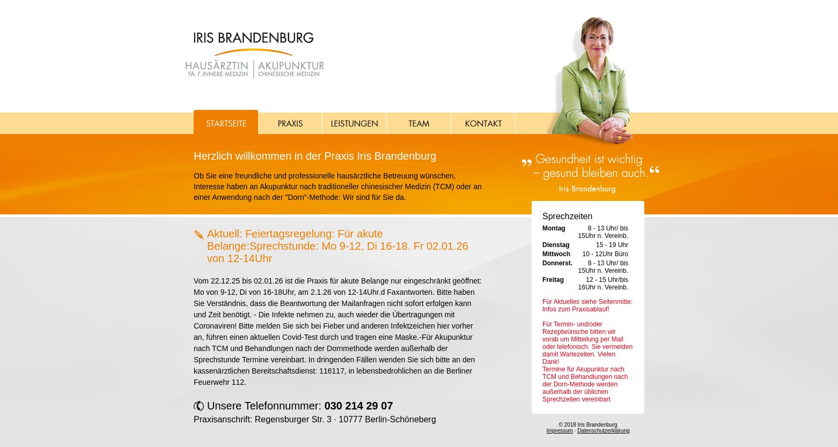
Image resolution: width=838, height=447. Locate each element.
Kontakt (483, 122)
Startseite (226, 122)
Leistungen (354, 122)
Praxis (290, 122)
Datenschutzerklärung (603, 431)
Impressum (559, 431)
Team (419, 122)
